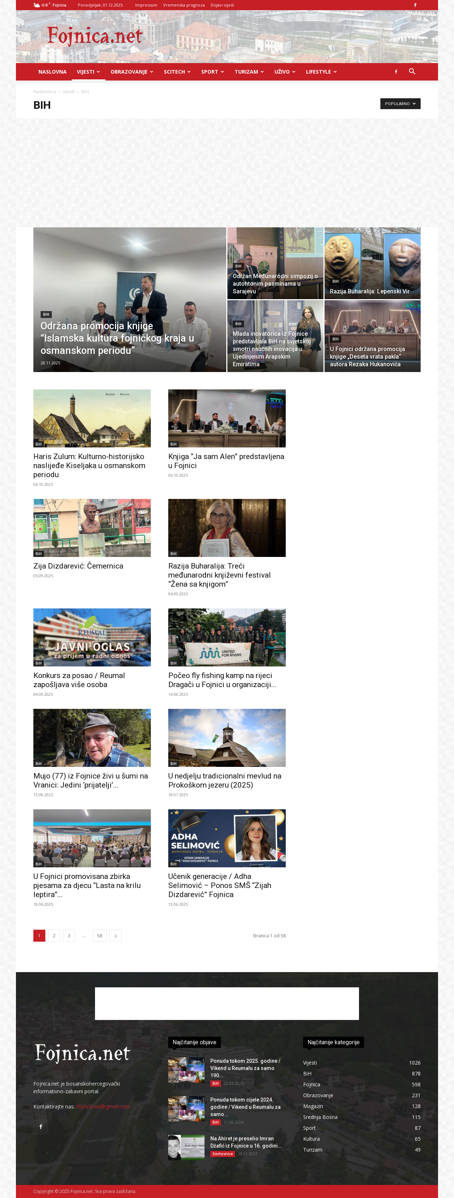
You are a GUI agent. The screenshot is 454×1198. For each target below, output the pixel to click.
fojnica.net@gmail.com (103, 1106)
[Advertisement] (227, 173)
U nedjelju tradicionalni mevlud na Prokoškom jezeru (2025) (224, 780)
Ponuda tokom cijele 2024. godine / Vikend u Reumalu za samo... (245, 1107)
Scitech (177, 71)
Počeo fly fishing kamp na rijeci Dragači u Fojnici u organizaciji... (222, 680)
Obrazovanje (132, 71)
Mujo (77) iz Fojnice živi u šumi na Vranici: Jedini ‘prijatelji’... (90, 780)
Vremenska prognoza (184, 5)
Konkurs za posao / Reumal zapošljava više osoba (79, 680)
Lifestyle (321, 71)
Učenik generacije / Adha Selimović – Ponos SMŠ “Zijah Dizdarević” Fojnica (219, 885)
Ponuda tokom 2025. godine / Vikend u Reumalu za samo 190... (245, 1068)
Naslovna (52, 71)
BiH (46, 315)
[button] (412, 72)
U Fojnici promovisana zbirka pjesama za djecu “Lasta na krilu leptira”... (87, 885)
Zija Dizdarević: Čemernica (78, 566)
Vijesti (88, 71)
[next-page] (116, 936)
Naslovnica (44, 91)
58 (99, 936)
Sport (212, 71)
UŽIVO (285, 71)
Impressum (146, 5)
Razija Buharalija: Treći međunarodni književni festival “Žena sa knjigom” (219, 575)
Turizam (249, 71)
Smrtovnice (222, 1153)
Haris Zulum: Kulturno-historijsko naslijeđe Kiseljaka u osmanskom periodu (89, 465)
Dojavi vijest (222, 5)
